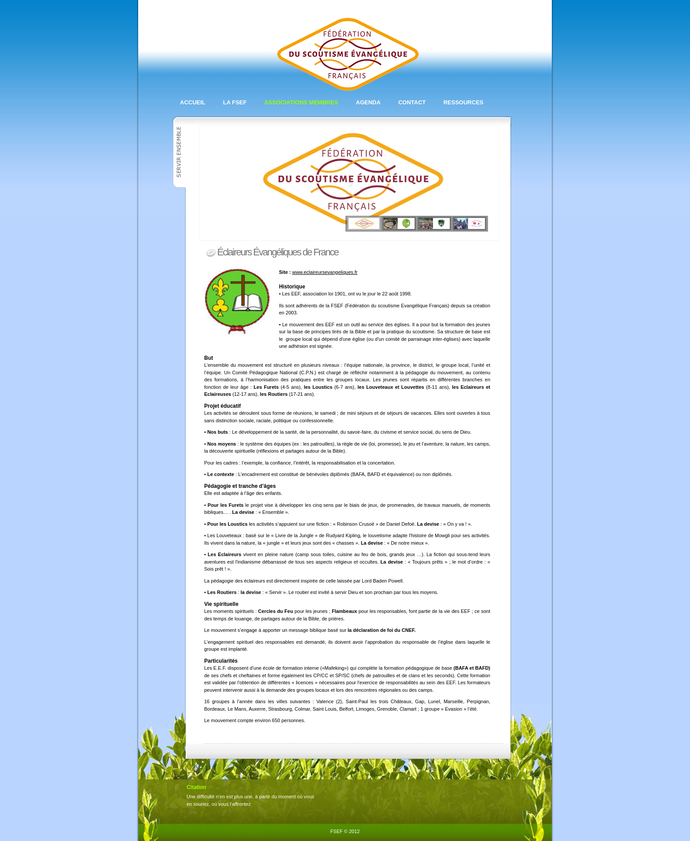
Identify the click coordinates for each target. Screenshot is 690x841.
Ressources (463, 102)
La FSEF (235, 102)
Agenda (368, 102)
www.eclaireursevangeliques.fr (325, 272)
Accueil (193, 102)
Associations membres (301, 102)
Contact (412, 102)
